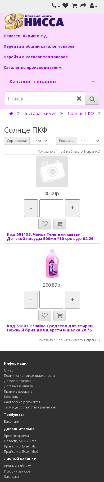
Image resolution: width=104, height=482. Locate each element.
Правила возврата (18, 391)
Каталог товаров (32, 81)
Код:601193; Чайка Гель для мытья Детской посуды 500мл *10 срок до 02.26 (50, 236)
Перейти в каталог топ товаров (36, 56)
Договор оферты (17, 381)
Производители (16, 435)
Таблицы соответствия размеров (30, 407)
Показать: (66, 140)
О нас (8, 370)
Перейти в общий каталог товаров (39, 46)
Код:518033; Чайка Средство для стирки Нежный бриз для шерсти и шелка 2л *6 (50, 328)
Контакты (11, 396)
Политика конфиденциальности (29, 375)
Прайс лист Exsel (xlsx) (21, 451)
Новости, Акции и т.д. (26, 35)
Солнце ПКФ (81, 113)
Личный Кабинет (17, 466)
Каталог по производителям (33, 67)
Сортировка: (17, 140)
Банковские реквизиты (22, 402)
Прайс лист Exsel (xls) (20, 446)
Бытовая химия (40, 113)
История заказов (17, 471)
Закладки (11, 476)
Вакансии (11, 421)
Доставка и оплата (18, 386)
